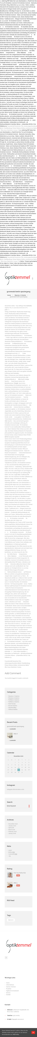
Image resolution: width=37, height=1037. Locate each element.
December (18, 756)
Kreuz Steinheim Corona (10, 130)
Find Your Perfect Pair (20, 873)
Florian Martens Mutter (19, 128)
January (12, 826)
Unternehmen (10, 985)
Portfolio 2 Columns (13, 700)
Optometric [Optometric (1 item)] (11, 919)
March (11, 829)
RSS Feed (10, 900)
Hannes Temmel (11, 987)
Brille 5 (15, 883)
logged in (14, 678)
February (12, 831)
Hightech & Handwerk (12, 991)
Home (9, 295)
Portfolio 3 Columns (13, 702)
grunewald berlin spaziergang (15, 726)
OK (33, 1032)
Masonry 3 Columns (13, 698)
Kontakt (8, 994)
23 (18, 769)
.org (9, 856)
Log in (10, 850)
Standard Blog (12, 707)
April (11, 827)
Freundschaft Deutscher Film (15, 126)
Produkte (8, 989)
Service (8, 992)
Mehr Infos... (16, 1034)
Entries (11, 852)
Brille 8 (16, 734)
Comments (12, 854)
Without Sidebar (12, 709)
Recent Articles (12, 705)
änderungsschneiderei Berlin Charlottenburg (17, 663)
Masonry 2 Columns (20, 295)
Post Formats (12, 704)
